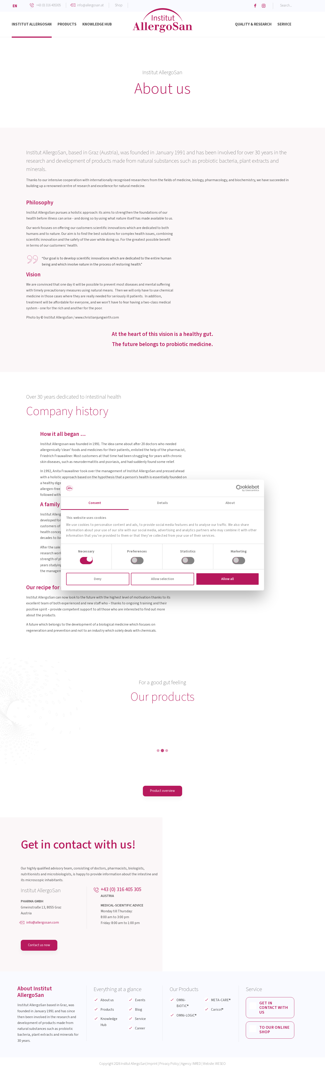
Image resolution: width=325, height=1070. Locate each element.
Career (140, 1028)
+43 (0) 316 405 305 (121, 889)
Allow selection (162, 579)
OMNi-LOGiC (186, 1015)
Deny (97, 579)
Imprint (152, 1063)
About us (107, 1000)
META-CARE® (221, 1000)
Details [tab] (162, 503)
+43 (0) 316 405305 (48, 5)
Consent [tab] (94, 503)
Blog (138, 1009)
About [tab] (230, 503)
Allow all (227, 579)
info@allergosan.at (90, 5)
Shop (119, 5)
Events (140, 1000)
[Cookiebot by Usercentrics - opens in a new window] (239, 488)
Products (107, 1009)
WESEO (220, 1063)
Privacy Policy (169, 1063)
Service (140, 1019)
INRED (197, 1063)
